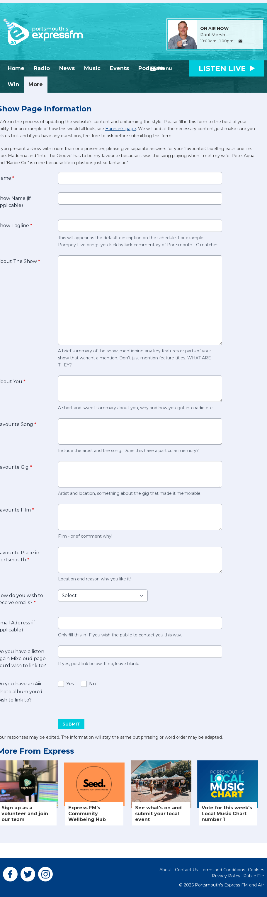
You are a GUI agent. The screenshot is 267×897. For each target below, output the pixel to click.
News (67, 68)
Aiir (261, 885)
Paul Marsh (212, 35)
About (165, 869)
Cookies (256, 869)
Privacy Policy (226, 876)
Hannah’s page (120, 128)
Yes (70, 684)
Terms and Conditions (223, 869)
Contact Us (186, 869)
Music (92, 68)
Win (13, 84)
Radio (42, 68)
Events (119, 68)
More (35, 84)
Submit (71, 724)
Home (16, 68)
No (92, 684)
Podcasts (151, 68)
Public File (253, 876)
